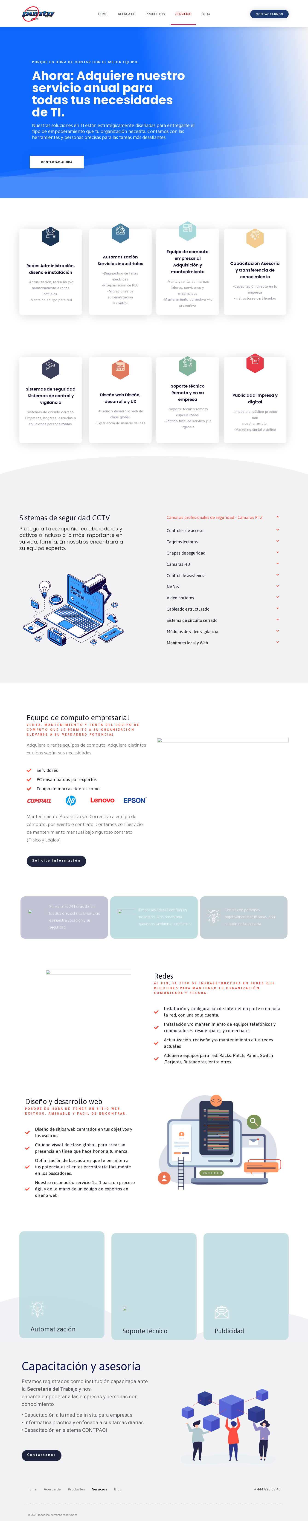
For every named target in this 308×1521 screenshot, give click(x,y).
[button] (269, 14)
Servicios (183, 14)
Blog (206, 14)
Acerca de (126, 14)
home (102, 14)
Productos (155, 14)
